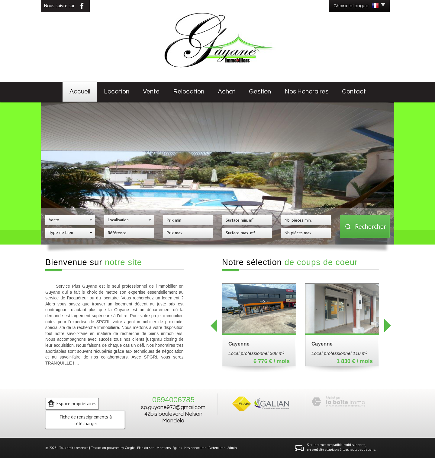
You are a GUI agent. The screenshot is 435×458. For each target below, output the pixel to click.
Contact (354, 91)
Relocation (188, 91)
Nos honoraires (306, 91)
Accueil (79, 91)
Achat (226, 91)
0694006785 (173, 400)
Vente (151, 91)
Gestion (260, 91)
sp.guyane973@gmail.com (173, 407)
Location (116, 91)
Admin (232, 448)
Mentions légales (169, 448)
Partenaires (216, 448)
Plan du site (145, 448)
